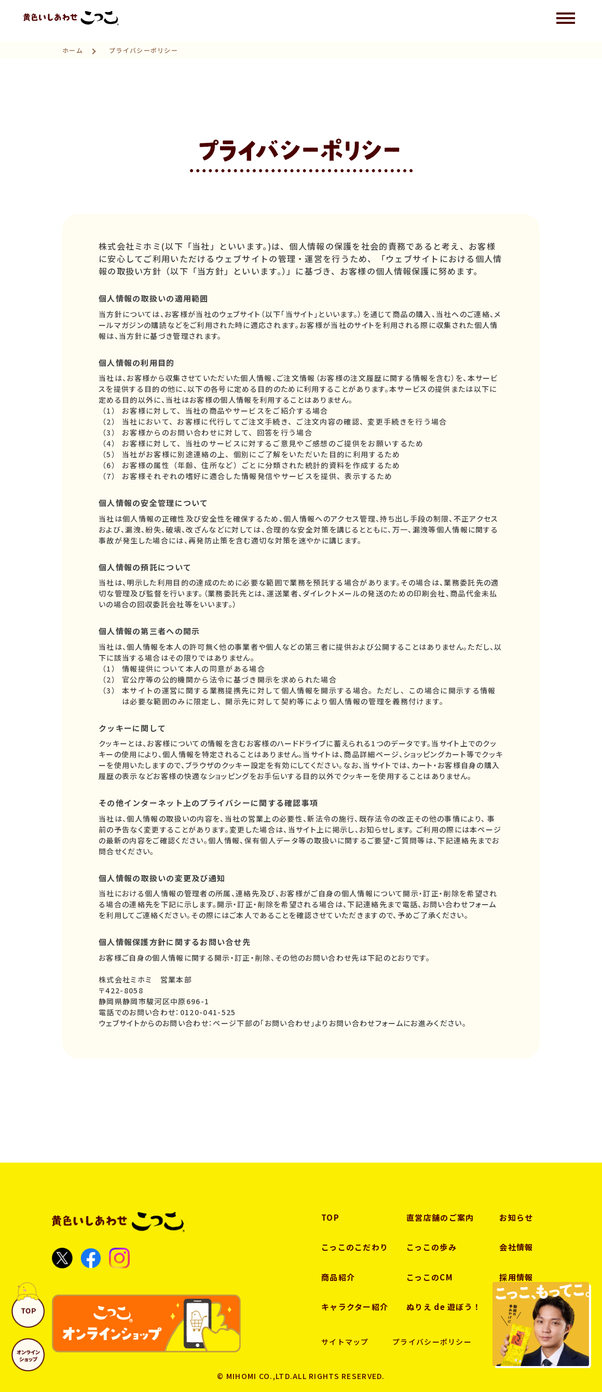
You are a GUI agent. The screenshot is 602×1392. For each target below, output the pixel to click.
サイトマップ (345, 1341)
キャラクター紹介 (354, 1306)
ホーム (72, 50)
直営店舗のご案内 (440, 1217)
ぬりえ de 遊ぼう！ (443, 1306)
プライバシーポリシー (432, 1341)
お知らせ (516, 1217)
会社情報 (516, 1246)
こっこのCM (429, 1277)
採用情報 (516, 1277)
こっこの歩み (431, 1246)
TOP (330, 1217)
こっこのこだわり (354, 1246)
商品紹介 (338, 1277)
